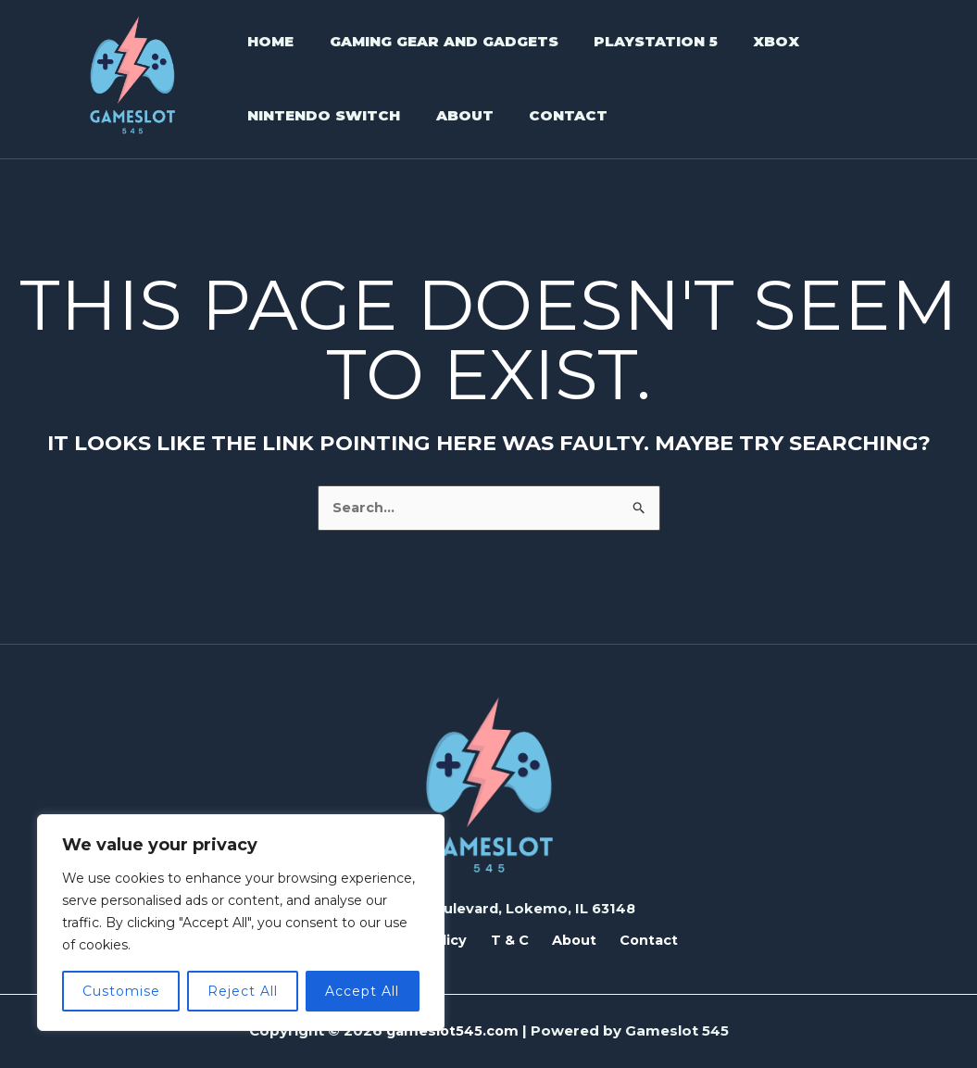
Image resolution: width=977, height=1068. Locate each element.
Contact (633, 940)
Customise (121, 991)
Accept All (362, 991)
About (566, 940)
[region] (241, 922)
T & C (509, 940)
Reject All (242, 991)
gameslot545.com (452, 1030)
